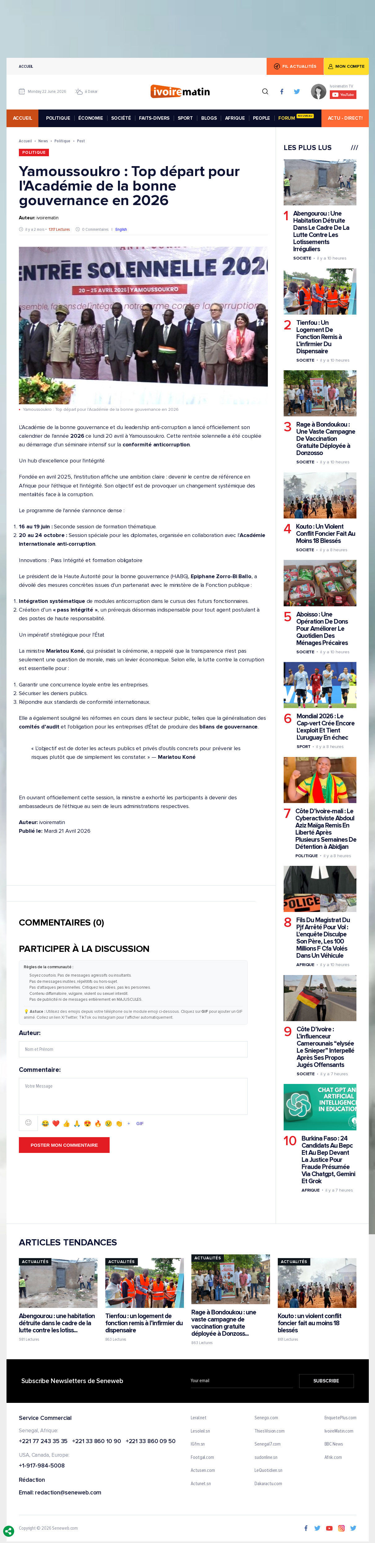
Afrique (305, 964)
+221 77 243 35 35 (43, 1441)
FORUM (295, 117)
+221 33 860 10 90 (96, 1441)
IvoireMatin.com (338, 1431)
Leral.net (199, 1418)
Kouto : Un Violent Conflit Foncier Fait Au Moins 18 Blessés (325, 533)
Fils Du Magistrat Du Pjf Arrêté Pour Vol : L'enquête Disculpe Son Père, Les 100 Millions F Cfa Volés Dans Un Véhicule (323, 938)
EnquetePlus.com (340, 1418)
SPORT (185, 118)
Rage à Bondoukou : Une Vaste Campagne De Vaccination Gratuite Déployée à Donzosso (325, 439)
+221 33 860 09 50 (150, 1441)
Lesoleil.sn (200, 1431)
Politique (63, 141)
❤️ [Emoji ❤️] (56, 1123)
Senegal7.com (268, 1444)
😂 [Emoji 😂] (45, 1123)
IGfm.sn (198, 1444)
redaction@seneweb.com (68, 1493)
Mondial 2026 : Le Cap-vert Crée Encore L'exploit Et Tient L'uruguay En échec (325, 727)
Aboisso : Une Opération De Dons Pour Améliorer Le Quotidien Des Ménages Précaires (321, 629)
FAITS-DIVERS (154, 118)
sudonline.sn (266, 1457)
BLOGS (208, 118)
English (121, 229)
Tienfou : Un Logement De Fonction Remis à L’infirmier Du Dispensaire (319, 337)
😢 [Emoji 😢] (108, 1123)
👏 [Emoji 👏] (119, 1123)
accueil (22, 118)
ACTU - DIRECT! (345, 118)
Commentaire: (133, 1098)
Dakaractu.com (268, 1484)
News (43, 141)
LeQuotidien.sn (268, 1470)
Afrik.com (333, 1457)
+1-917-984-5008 (42, 1466)
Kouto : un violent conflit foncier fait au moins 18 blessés (309, 1323)
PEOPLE (261, 118)
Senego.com (266, 1418)
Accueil (26, 66)
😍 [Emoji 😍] (87, 1123)
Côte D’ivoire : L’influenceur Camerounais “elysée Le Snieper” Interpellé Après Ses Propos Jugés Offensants (325, 1047)
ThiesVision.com (270, 1431)
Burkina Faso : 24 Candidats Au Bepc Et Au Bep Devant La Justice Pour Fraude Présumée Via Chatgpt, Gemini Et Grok (328, 1160)
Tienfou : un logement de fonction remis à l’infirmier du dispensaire (143, 1323)
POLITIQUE (58, 118)
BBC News (333, 1444)
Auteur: (133, 1043)
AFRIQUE (235, 118)
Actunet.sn (201, 1484)
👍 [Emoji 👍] (66, 1123)
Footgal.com (202, 1457)
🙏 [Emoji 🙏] (77, 1123)
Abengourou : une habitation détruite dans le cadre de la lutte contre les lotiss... (57, 1323)
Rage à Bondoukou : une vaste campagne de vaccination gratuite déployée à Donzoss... (223, 1323)
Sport (303, 746)
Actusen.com (203, 1470)
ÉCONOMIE (90, 118)
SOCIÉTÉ (121, 118)
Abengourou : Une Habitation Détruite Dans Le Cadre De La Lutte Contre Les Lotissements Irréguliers (321, 231)
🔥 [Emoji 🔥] (98, 1123)
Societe (302, 258)
